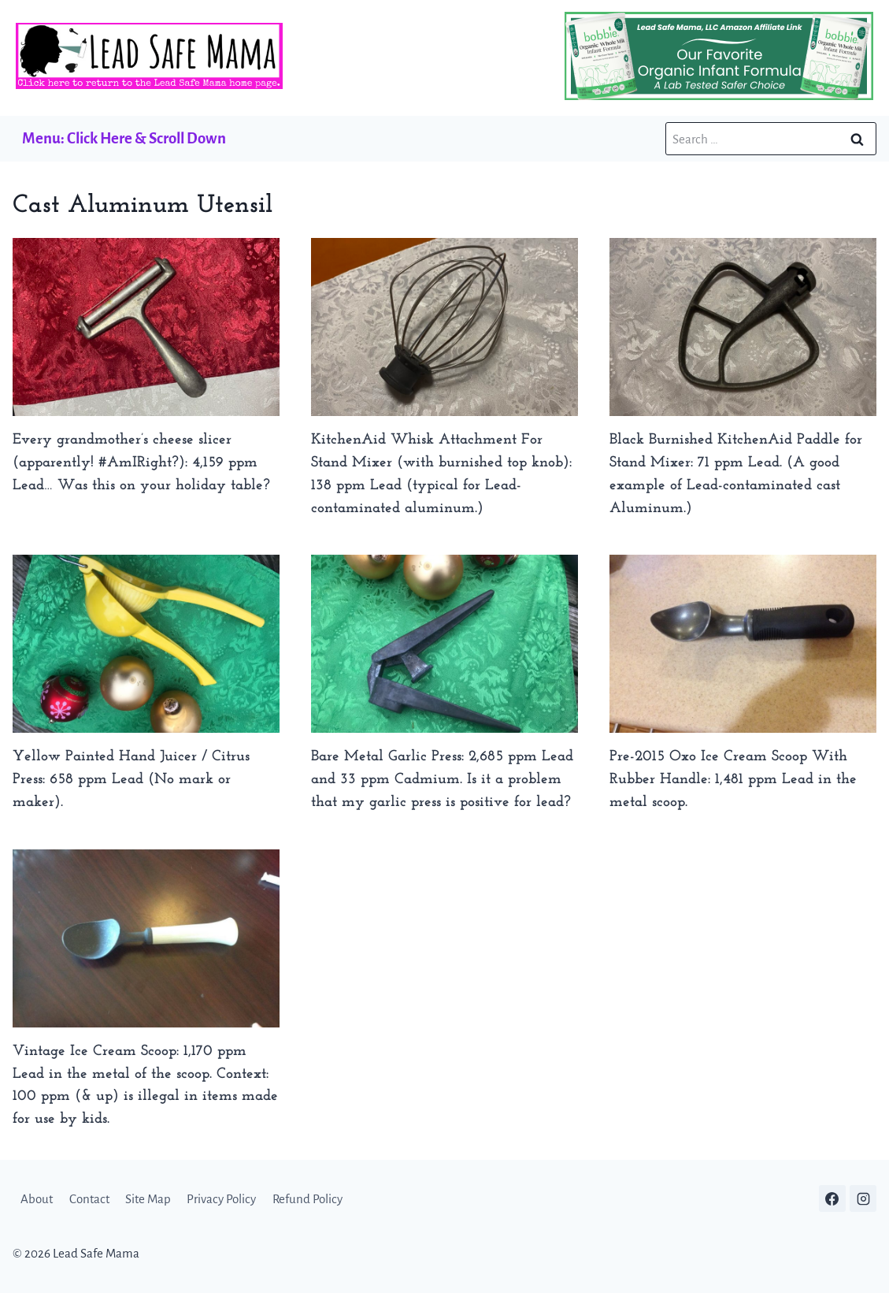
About (36, 1199)
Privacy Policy (221, 1199)
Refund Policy (307, 1199)
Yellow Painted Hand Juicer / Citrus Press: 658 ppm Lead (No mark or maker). (131, 779)
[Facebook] (832, 1198)
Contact (89, 1199)
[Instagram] (863, 1198)
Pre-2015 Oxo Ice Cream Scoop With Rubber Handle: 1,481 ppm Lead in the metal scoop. (733, 779)
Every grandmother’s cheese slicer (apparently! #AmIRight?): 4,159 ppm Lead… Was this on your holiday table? (141, 463)
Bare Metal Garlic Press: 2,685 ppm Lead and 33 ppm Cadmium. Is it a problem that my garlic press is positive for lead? (442, 779)
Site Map (148, 1199)
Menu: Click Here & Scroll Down (124, 138)
